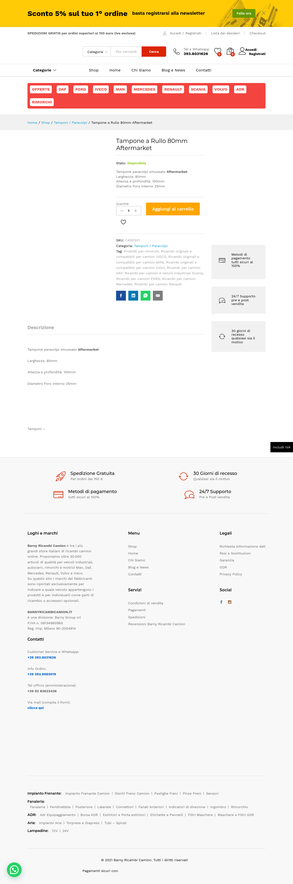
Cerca (154, 52)
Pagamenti (137, 610)
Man (120, 89)
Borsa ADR (89, 815)
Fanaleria (37, 807)
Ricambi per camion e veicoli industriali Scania (164, 273)
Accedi (175, 33)
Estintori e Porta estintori (124, 815)
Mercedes (144, 89)
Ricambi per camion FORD (138, 279)
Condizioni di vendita (145, 603)
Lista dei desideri (225, 33)
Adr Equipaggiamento (58, 815)
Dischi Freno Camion (132, 793)
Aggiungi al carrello (173, 208)
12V (55, 831)
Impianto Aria (50, 823)
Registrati (193, 33)
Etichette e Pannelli (166, 815)
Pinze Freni (192, 793)
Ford (80, 89)
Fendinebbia (60, 807)
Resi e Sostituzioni (235, 553)
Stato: (121, 163)
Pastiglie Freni (166, 793)
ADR (240, 89)
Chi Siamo (141, 70)
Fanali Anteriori (151, 807)
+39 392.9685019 (41, 674)
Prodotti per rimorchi (141, 251)
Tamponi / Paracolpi (150, 246)
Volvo (220, 89)
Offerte (41, 89)
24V (66, 831)
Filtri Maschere (200, 815)
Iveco (101, 89)
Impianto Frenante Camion (87, 793)
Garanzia (227, 560)
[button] (14, 869)
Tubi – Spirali (115, 823)
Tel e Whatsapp (196, 49)
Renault (173, 89)
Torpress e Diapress (83, 823)
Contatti (203, 70)
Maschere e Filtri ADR (236, 815)
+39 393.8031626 (41, 657)
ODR (223, 567)
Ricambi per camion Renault (158, 284)
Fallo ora (244, 13)
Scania (198, 89)
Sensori (212, 793)
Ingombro (218, 807)
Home (115, 70)
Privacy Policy (231, 574)
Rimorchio (239, 807)
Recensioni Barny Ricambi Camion (156, 624)
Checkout (258, 33)
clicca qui (35, 708)
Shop (94, 70)
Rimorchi (42, 102)
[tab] (43, 329)
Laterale (104, 807)
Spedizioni (136, 617)
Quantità (122, 203)
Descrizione (40, 327)
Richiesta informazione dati (243, 546)
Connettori (124, 807)
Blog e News (173, 70)
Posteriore (84, 807)
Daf (63, 89)
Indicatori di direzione (187, 807)
